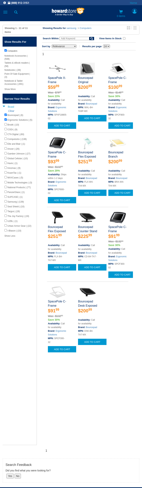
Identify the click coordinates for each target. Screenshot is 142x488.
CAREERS (71, 431)
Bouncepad (91, 103)
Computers (86, 28)
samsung (71, 28)
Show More (10, 89)
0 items (121, 14)
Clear (11, 110)
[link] (48, 479)
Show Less (9, 236)
